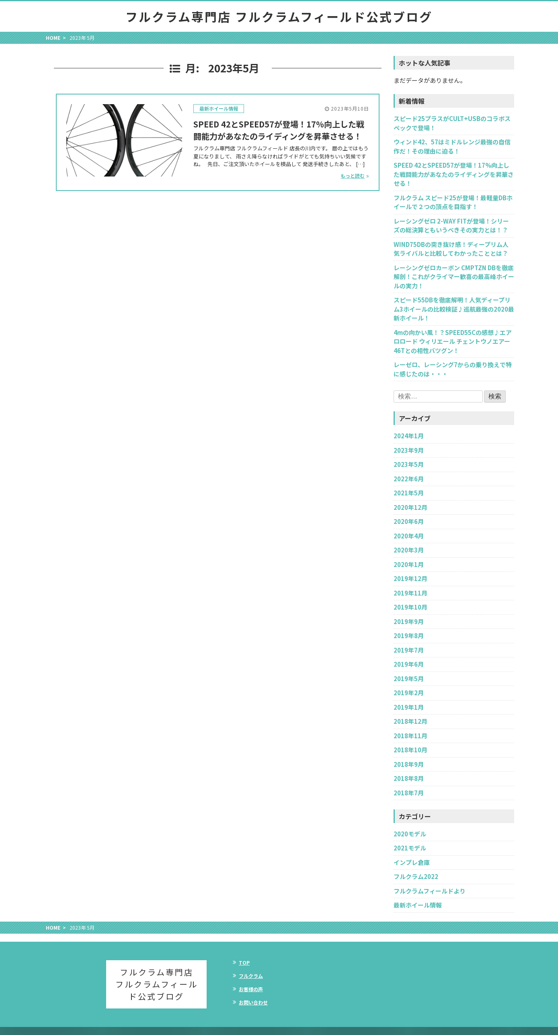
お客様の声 (251, 989)
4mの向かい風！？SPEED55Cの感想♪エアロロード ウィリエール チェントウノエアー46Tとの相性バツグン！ (453, 341)
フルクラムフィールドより (430, 891)
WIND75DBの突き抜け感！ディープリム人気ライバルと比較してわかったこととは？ (451, 249)
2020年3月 (409, 550)
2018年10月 (410, 749)
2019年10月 (410, 607)
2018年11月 (410, 735)
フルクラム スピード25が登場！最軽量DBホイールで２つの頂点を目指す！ (453, 202)
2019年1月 (409, 707)
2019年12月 (410, 578)
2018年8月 (409, 778)
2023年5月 (409, 464)
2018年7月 (409, 793)
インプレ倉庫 (412, 862)
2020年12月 (410, 507)
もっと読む (353, 175)
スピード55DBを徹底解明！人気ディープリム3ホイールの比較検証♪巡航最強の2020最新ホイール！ (454, 309)
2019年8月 (409, 635)
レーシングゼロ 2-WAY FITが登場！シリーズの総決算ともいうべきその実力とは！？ (451, 225)
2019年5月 (409, 678)
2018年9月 (409, 764)
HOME (53, 37)
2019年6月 (409, 664)
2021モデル (410, 848)
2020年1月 (409, 564)
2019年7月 (409, 650)
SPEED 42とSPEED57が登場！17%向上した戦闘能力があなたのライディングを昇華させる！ (278, 130)
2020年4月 (409, 536)
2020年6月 (409, 521)
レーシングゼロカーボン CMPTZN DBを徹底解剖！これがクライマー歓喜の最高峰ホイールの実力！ (454, 276)
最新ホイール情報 (218, 108)
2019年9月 (409, 621)
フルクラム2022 (416, 876)
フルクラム (251, 975)
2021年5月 (409, 493)
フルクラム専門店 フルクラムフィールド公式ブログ (279, 16)
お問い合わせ (253, 1002)
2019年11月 (410, 593)
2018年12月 (410, 721)
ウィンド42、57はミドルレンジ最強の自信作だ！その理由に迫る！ (452, 146)
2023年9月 (409, 450)
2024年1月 (409, 435)
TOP (244, 962)
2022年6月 (409, 478)
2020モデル (410, 834)
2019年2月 (409, 692)
